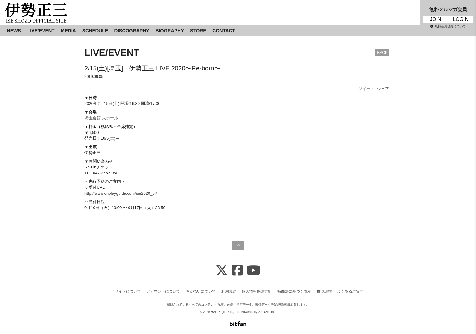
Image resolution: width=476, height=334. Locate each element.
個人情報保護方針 (257, 291)
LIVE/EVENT (41, 30)
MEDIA (68, 30)
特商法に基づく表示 (294, 291)
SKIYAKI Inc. (267, 312)
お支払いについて (201, 291)
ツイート (366, 88)
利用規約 (228, 291)
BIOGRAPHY (169, 30)
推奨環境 (324, 291)
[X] (222, 270)
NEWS (14, 30)
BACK (382, 52)
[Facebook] (237, 270)
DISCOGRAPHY (131, 30)
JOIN (435, 19)
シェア (383, 88)
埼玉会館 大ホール (101, 118)
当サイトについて (126, 291)
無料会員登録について (448, 26)
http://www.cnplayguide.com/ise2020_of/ (120, 193)
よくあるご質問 (350, 291)
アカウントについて (163, 291)
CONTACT (223, 30)
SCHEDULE (95, 30)
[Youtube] (253, 270)
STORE (198, 30)
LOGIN (460, 19)
